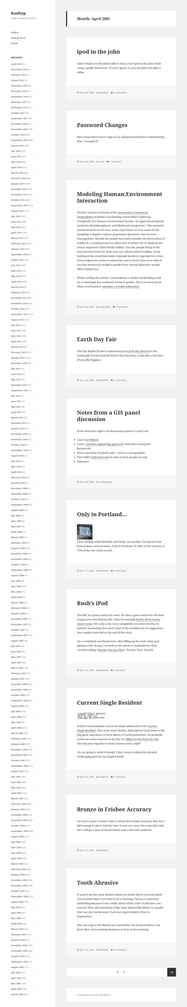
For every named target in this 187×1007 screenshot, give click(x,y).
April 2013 (16, 341)
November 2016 (19, 129)
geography (104, 306)
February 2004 (18, 869)
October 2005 (18, 760)
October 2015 (18, 200)
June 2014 (16, 270)
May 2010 (16, 466)
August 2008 (17, 575)
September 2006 (19, 700)
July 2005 (16, 776)
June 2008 (16, 586)
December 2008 (19, 553)
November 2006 (19, 689)
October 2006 (18, 695)
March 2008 (17, 602)
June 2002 (16, 978)
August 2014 (17, 259)
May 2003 (16, 918)
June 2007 (16, 651)
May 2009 (16, 526)
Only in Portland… (102, 514)
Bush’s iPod (92, 603)
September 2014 (19, 254)
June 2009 (16, 521)
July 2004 (16, 842)
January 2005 (18, 809)
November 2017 (19, 107)
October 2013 (18, 308)
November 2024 (19, 69)
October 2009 (18, 499)
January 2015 (18, 248)
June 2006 (16, 716)
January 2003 (18, 939)
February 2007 (18, 673)
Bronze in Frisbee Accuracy (114, 809)
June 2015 (16, 221)
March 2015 (17, 238)
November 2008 (19, 559)
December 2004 (19, 814)
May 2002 (16, 983)
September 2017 (19, 118)
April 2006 (16, 727)
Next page (171, 972)
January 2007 (18, 678)
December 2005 (19, 749)
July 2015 (16, 216)
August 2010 (17, 455)
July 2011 (16, 395)
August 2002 (17, 967)
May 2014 (16, 276)
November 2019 (19, 85)
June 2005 (16, 782)
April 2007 (16, 662)
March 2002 (17, 994)
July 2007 (16, 646)
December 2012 (19, 363)
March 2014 (17, 287)
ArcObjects (92, 439)
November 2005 (19, 754)
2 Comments (119, 92)
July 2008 (16, 580)
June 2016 (16, 156)
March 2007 (17, 667)
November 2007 (19, 624)
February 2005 (18, 803)
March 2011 (17, 417)
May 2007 (16, 657)
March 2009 (17, 537)
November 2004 (19, 820)
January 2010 (18, 482)
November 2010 (19, 439)
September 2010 (19, 450)
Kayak (14, 43)
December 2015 (19, 189)
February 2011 (18, 423)
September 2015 (19, 205)
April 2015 (16, 232)
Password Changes (102, 125)
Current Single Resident (109, 702)
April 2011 (16, 412)
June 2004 (16, 847)
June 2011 (16, 401)
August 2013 (17, 319)
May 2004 (16, 852)
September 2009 (19, 504)
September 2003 (19, 896)
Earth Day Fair (97, 339)
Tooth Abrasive (97, 882)
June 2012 (16, 374)
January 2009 (18, 548)
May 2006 (16, 722)
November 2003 (19, 885)
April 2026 (16, 63)
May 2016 (16, 161)
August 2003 (17, 901)
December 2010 (19, 433)
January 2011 (18, 428)
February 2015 (18, 243)
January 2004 (18, 874)
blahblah (103, 92)
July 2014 (16, 265)
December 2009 (19, 488)
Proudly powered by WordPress (94, 994)
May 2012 (16, 379)
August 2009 (17, 510)
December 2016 (19, 123)
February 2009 (18, 542)
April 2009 (16, 531)
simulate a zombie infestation (120, 286)
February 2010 (18, 477)
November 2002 (19, 950)
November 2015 (19, 194)
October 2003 (18, 890)
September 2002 (19, 961)
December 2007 (19, 618)
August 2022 (17, 80)
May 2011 (16, 406)
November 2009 (19, 493)
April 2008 (16, 597)
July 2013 (16, 325)
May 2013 (16, 336)
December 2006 (19, 684)
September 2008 (19, 569)
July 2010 (16, 461)
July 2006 (16, 711)
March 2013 (17, 346)
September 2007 (19, 635)
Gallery (15, 32)
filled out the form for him (142, 739)
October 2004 (18, 825)
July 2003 (16, 907)
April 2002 (16, 988)
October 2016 (18, 134)
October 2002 (18, 956)
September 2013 (19, 314)
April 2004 (16, 858)
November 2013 (19, 303)
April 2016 (16, 167)
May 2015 (16, 227)
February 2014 (18, 292)
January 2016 (18, 183)
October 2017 (18, 112)
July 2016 (16, 151)
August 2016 (17, 145)
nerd (101, 161)
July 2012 (16, 368)
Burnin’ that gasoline (111, 650)
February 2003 (18, 934)
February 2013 (18, 352)
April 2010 (16, 472)
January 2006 (18, 744)
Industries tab (100, 457)
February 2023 (18, 74)
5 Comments (119, 949)
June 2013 (16, 330)
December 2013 (19, 297)
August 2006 (17, 705)
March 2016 (17, 172)
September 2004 (19, 831)
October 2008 (18, 564)
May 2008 (16, 591)
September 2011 (19, 390)
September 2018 (19, 96)
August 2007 (17, 640)
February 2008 (18, 608)
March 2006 (17, 733)
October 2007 (18, 629)
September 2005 (19, 765)
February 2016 (18, 178)
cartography (105, 481)
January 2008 (18, 613)
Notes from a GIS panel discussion (108, 416)
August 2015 (17, 210)
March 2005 (17, 798)
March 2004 (17, 863)
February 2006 (18, 738)
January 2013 (18, 357)
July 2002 (16, 972)
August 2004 (17, 836)
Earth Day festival (138, 351)
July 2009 (16, 515)
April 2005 (16, 793)
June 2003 (16, 912)
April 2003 (16, 923)
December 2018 (19, 91)
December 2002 (19, 945)
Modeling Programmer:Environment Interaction (119, 197)
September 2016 (19, 140)
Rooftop (18, 13)
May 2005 (16, 787)
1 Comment (115, 161)
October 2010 (18, 444)
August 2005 (17, 771)
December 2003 (19, 880)
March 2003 (17, 929)
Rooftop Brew (18, 37)
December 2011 (19, 384)
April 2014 (16, 281)
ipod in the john (98, 51)
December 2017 (19, 102)
